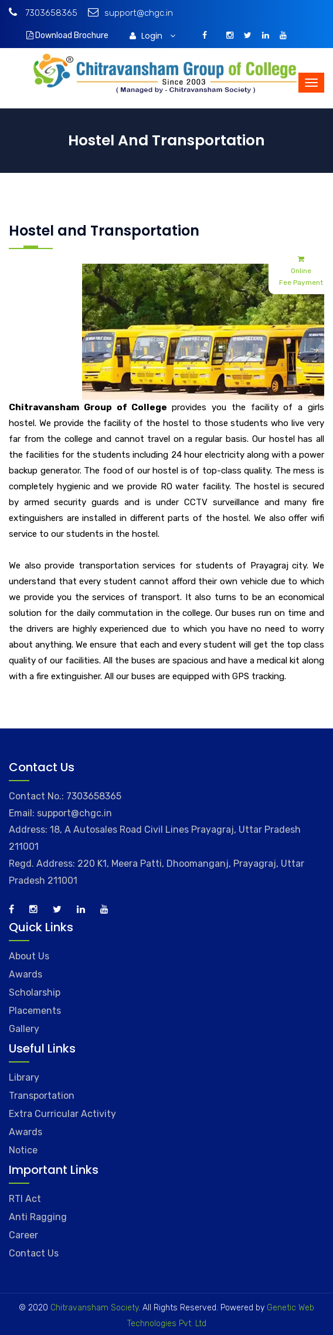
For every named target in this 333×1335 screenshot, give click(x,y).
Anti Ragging (38, 1216)
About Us (29, 956)
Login (152, 36)
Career (23, 1235)
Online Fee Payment (301, 270)
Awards (25, 974)
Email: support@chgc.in (60, 813)
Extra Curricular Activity (62, 1113)
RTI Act (25, 1198)
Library (24, 1077)
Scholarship (34, 992)
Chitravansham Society (94, 1308)
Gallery (24, 1028)
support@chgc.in (130, 13)
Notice (23, 1150)
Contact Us (34, 1253)
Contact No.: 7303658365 (65, 796)
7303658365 (43, 13)
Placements (35, 1010)
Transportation (41, 1095)
